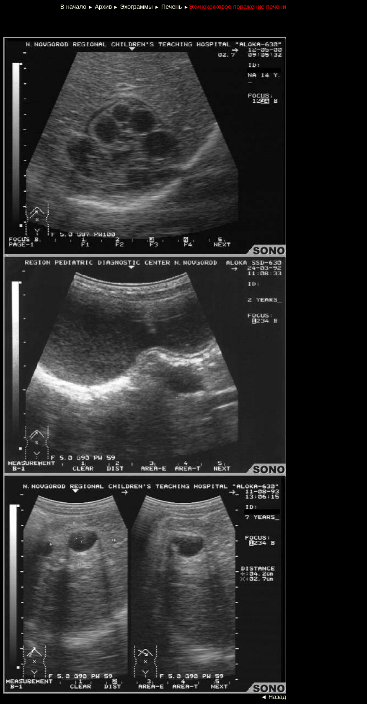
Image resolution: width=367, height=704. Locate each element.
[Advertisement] (105, 22)
